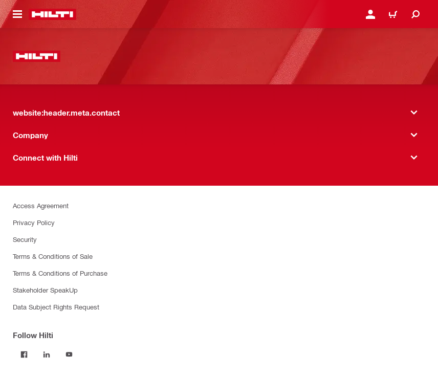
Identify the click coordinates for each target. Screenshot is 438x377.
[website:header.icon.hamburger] (17, 14)
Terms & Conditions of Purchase (60, 273)
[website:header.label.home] (52, 14)
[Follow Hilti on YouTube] (69, 354)
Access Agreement (41, 205)
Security (25, 239)
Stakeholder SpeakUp (45, 290)
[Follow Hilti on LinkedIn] (46, 354)
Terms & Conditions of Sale (53, 256)
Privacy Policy (34, 222)
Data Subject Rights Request (56, 307)
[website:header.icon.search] (415, 14)
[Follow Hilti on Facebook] (24, 354)
